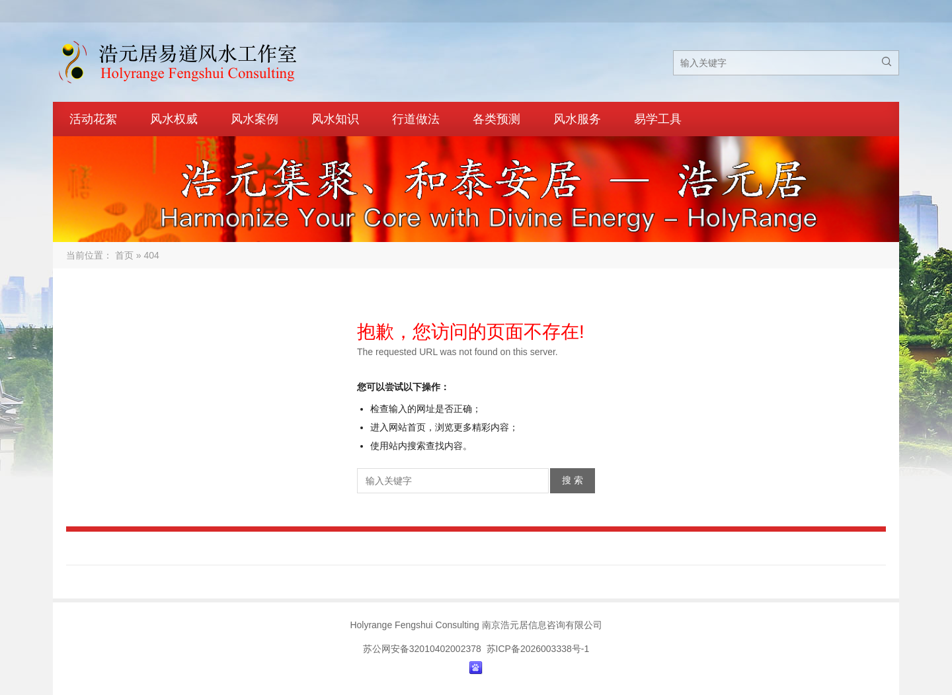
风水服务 (577, 119)
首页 (124, 255)
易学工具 (658, 119)
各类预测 (496, 119)
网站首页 (407, 427)
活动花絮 (93, 119)
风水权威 (174, 119)
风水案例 (254, 119)
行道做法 (416, 119)
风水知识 (335, 119)
